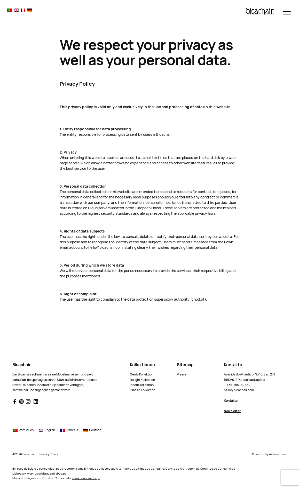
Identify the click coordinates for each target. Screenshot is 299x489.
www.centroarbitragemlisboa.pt (44, 473)
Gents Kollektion (141, 374)
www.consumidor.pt (86, 478)
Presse (181, 374)
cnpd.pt (198, 299)
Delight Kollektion (142, 380)
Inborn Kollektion (142, 385)
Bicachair (28, 454)
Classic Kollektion (142, 390)
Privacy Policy (49, 454)
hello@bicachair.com (239, 390)
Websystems (278, 454)
